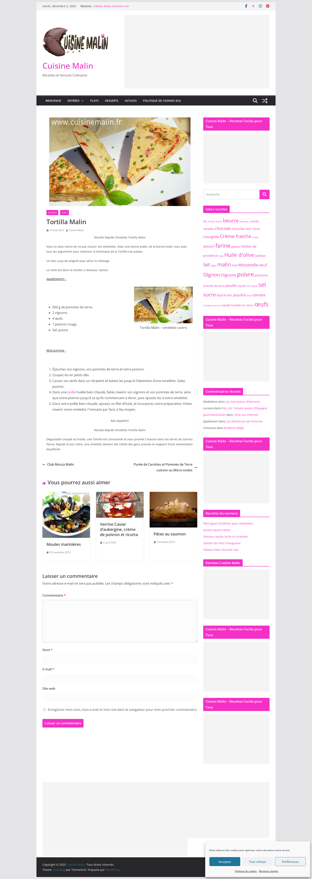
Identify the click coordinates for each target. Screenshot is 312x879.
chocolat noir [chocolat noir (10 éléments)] (241, 228)
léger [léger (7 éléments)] (214, 265)
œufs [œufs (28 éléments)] (262, 304)
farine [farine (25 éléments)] (223, 245)
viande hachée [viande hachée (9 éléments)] (231, 305)
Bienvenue (53, 101)
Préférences (290, 862)
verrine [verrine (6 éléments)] (216, 305)
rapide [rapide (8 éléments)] (241, 286)
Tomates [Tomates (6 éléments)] (207, 305)
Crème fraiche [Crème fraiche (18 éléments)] (235, 236)
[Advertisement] (197, 43)
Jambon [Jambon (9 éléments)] (260, 256)
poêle (72, 392)
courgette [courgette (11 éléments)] (211, 236)
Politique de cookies (246, 871)
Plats (94, 101)
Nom (47, 650)
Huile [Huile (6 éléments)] (221, 256)
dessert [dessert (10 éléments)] (209, 246)
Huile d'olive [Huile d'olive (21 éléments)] (239, 254)
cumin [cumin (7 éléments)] (255, 237)
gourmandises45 (214, 415)
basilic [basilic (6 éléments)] (219, 221)
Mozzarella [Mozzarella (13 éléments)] (248, 265)
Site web (48, 688)
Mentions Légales (268, 871)
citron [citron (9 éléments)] (256, 229)
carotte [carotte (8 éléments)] (254, 221)
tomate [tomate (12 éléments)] (259, 294)
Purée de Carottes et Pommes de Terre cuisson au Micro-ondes (165, 467)
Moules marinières (63, 544)
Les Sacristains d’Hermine (243, 401)
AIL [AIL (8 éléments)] (205, 221)
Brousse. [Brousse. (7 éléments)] (244, 221)
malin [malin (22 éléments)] (224, 264)
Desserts (111, 101)
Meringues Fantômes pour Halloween (228, 523)
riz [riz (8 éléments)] (248, 286)
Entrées (73, 101)
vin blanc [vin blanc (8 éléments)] (248, 305)
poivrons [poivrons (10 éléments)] (261, 275)
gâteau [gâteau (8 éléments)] (235, 246)
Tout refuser (257, 862)
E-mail (48, 669)
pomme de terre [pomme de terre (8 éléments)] (214, 286)
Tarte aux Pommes (246, 415)
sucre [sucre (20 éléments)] (209, 294)
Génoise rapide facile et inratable (225, 536)
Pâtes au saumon (170, 534)
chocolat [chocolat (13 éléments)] (223, 228)
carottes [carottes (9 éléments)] (208, 229)
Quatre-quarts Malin (217, 530)
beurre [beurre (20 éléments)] (230, 220)
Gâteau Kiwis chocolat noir (111, 6)
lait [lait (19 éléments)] (206, 264)
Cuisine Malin (67, 65)
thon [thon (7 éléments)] (249, 295)
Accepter (225, 862)
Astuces (131, 101)
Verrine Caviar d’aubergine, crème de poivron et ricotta (119, 529)
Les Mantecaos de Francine (244, 421)
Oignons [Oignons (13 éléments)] (228, 275)
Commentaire (54, 595)
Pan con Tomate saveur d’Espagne (244, 408)
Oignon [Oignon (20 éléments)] (211, 274)
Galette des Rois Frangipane (222, 543)
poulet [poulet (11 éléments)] (231, 285)
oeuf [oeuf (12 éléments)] (263, 264)
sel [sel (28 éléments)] (262, 285)
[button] (81, 101)
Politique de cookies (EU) (162, 101)
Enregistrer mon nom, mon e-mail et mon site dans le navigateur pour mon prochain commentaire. (122, 709)
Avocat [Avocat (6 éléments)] (211, 221)
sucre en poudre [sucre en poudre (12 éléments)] (231, 294)
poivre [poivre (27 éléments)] (245, 274)
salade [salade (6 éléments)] (254, 286)
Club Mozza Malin (58, 464)
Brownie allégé (234, 428)
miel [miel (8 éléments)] (234, 265)
